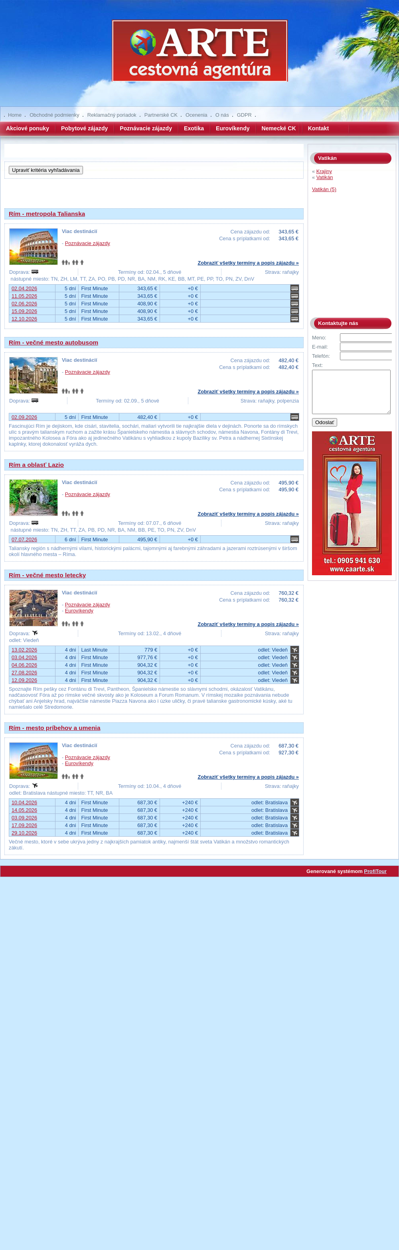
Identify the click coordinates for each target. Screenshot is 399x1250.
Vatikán (324, 177)
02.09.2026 (24, 417)
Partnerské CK (161, 115)
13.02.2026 (24, 650)
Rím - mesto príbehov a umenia (55, 727)
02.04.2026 (24, 288)
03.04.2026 (24, 657)
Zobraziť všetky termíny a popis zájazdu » (248, 263)
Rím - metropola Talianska (47, 213)
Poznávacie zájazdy (146, 128)
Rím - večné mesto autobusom (53, 342)
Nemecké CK (279, 128)
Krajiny (324, 171)
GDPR (244, 115)
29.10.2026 (24, 833)
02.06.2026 (24, 304)
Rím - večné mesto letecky (47, 575)
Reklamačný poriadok (111, 115)
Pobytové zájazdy (84, 128)
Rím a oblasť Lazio (36, 464)
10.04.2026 (24, 802)
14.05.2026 (24, 810)
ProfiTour (375, 871)
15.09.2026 (24, 311)
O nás (222, 115)
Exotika (194, 128)
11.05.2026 (24, 296)
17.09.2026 (24, 825)
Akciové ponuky (27, 128)
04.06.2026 (24, 665)
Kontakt (318, 128)
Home (15, 115)
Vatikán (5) (324, 189)
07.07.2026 (24, 539)
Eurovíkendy (233, 128)
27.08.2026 (24, 673)
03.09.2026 (24, 818)
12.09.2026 (24, 680)
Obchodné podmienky (54, 115)
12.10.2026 (24, 319)
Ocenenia (196, 115)
